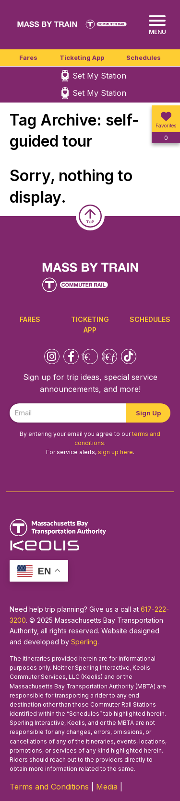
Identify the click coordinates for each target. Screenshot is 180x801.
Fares (28, 57)
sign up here (115, 452)
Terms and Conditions (49, 786)
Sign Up (148, 413)
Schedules (143, 57)
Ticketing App (82, 57)
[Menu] (157, 25)
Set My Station (99, 75)
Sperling (84, 642)
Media (107, 786)
